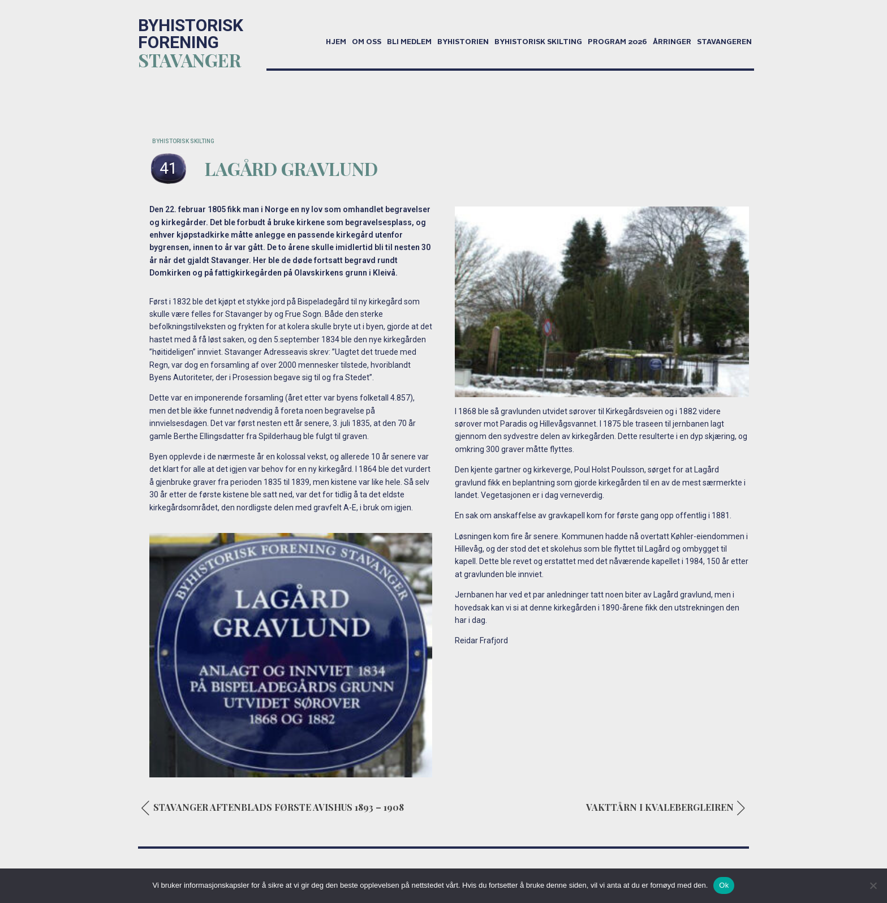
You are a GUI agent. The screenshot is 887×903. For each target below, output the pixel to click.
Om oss (366, 42)
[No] (873, 885)
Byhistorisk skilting (538, 42)
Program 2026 (617, 42)
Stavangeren (724, 42)
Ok (724, 885)
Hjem (336, 42)
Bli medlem (409, 42)
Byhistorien (463, 42)
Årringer (672, 42)
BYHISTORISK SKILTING (183, 141)
